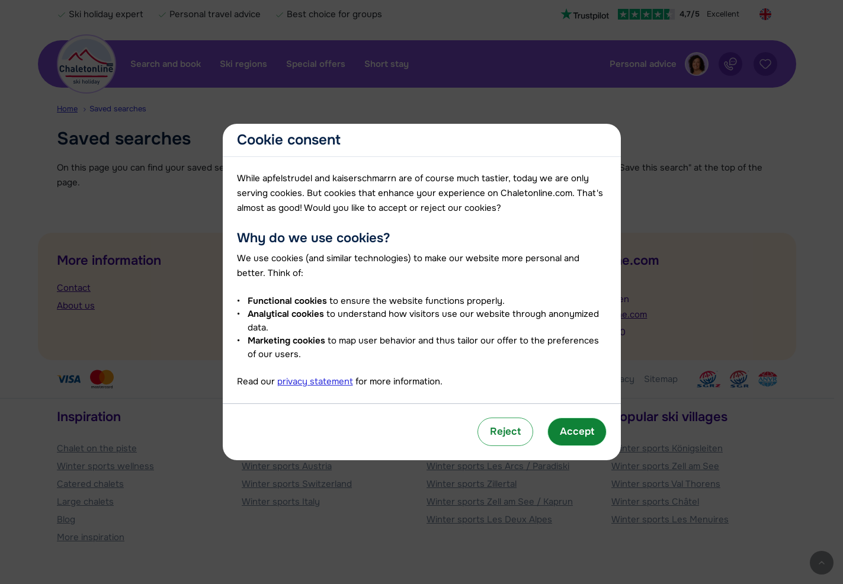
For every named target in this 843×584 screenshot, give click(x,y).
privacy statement (315, 381)
